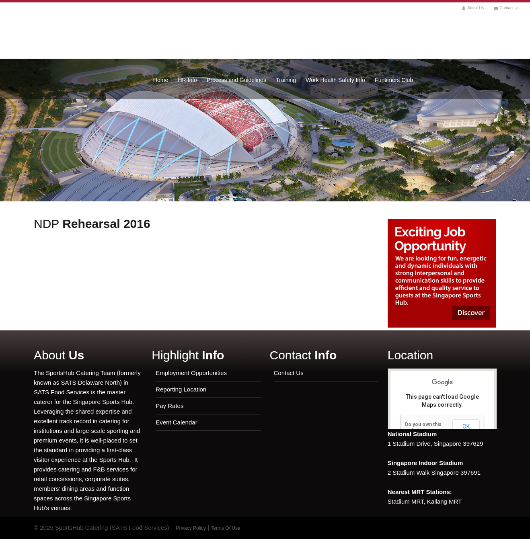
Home (160, 80)
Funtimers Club (394, 80)
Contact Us (509, 8)
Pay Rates (169, 405)
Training (286, 80)
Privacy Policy (191, 528)
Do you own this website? (423, 428)
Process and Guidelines (236, 80)
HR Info (187, 80)
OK (466, 426)
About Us (475, 8)
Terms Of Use (225, 528)
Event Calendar (176, 422)
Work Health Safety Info (335, 80)
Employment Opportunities (191, 372)
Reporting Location (181, 389)
